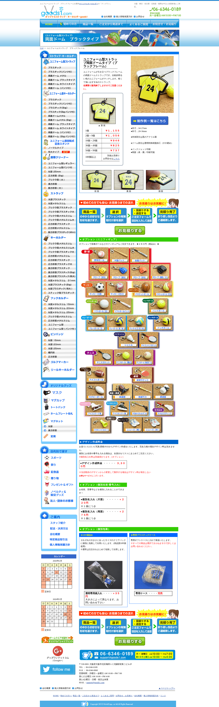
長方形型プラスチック (58, 268)
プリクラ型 (58, 208)
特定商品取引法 (58, 538)
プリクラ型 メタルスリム (58, 244)
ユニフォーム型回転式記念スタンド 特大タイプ (58, 152)
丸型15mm (58, 304)
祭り (58, 464)
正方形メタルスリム (58, 256)
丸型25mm (58, 172)
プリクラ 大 (58, 180)
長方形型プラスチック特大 (58, 276)
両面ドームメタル (58, 76)
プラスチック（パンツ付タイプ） (58, 104)
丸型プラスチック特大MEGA (58, 289)
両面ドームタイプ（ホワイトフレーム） (58, 84)
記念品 (58, 471)
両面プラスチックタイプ (58, 68)
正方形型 (58, 321)
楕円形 (58, 353)
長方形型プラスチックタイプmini (58, 232)
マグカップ (58, 400)
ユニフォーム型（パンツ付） (58, 167)
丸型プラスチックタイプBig (58, 285)
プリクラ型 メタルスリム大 (58, 248)
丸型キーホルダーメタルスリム (58, 280)
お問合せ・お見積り (124, 696)
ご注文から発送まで (90, 696)
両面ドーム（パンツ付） (58, 88)
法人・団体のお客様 (58, 500)
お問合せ (140, 16)
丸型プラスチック (58, 199)
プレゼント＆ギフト (58, 484)
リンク (163, 696)
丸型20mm (58, 308)
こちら (116, 158)
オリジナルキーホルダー (88, 4)
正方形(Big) (58, 176)
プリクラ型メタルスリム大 (58, 220)
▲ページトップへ (167, 688)
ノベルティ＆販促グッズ (58, 492)
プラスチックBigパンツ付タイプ (58, 112)
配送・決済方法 (58, 528)
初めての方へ (66, 696)
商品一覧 (76, 696)
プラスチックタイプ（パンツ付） (58, 72)
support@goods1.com (95, 682)
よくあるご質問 (107, 696)
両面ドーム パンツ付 (58, 132)
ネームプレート (58, 414)
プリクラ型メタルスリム (58, 216)
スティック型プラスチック (58, 293)
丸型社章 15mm (58, 340)
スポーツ (58, 458)
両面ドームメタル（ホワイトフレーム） (58, 128)
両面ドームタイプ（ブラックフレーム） (58, 80)
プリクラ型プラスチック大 (58, 212)
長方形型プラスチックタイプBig (58, 272)
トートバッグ (58, 407)
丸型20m (58, 344)
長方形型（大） (58, 188)
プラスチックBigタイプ (58, 108)
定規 (58, 435)
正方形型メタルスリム (58, 228)
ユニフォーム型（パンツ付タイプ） (58, 329)
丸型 (58, 426)
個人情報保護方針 (124, 16)
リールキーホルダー (58, 369)
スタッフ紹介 (58, 523)
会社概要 (108, 16)
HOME (56, 696)
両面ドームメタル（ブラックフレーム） (58, 124)
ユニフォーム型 (58, 163)
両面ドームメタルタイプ (58, 116)
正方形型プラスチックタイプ (58, 224)
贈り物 (58, 478)
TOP (41, 48)
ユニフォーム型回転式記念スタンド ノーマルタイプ (58, 148)
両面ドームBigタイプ (58, 120)
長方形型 (58, 184)
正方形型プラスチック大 (58, 264)
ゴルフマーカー (58, 362)
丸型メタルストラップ (58, 203)
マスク (58, 392)
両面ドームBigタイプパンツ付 (58, 136)
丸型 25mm (58, 312)
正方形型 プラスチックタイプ (58, 260)
